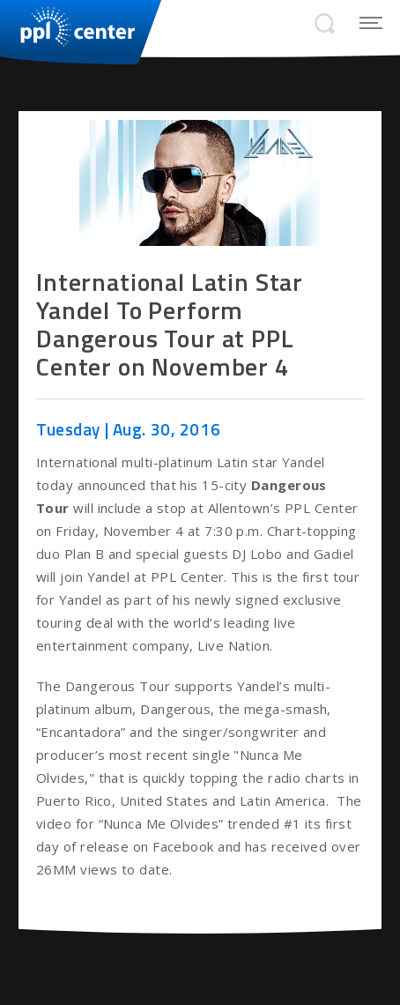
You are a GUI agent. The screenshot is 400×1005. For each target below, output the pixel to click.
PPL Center (68, 26)
